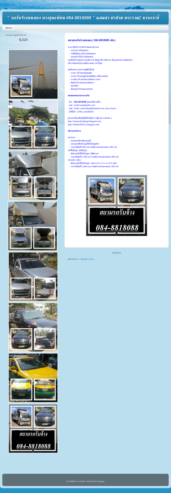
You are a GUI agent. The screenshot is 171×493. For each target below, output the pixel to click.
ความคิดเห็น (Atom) (86, 259)
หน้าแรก (8, 28)
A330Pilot (81, 481)
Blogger (101, 481)
